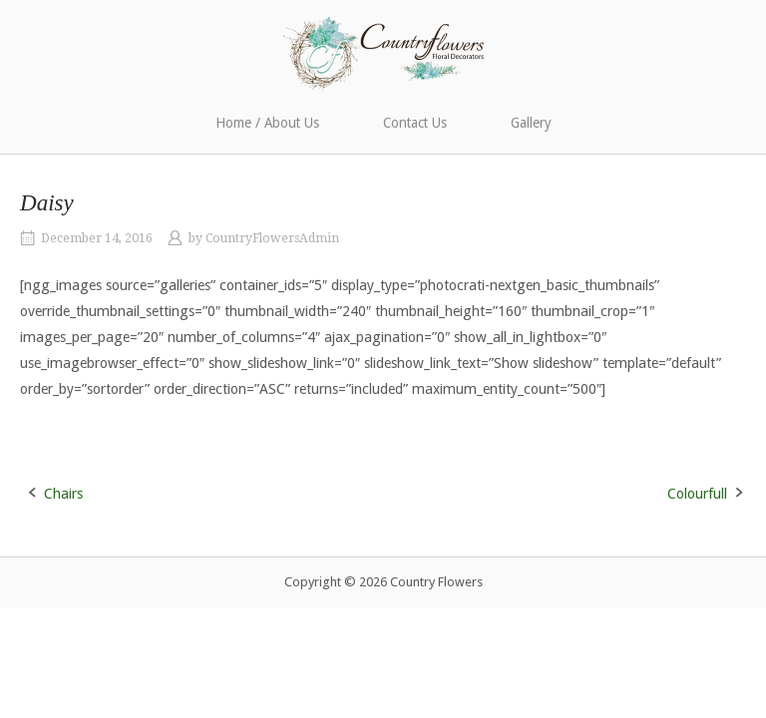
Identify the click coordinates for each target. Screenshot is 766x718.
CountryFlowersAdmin (272, 238)
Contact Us (415, 123)
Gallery (531, 123)
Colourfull (697, 494)
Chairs (63, 494)
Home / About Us (267, 123)
